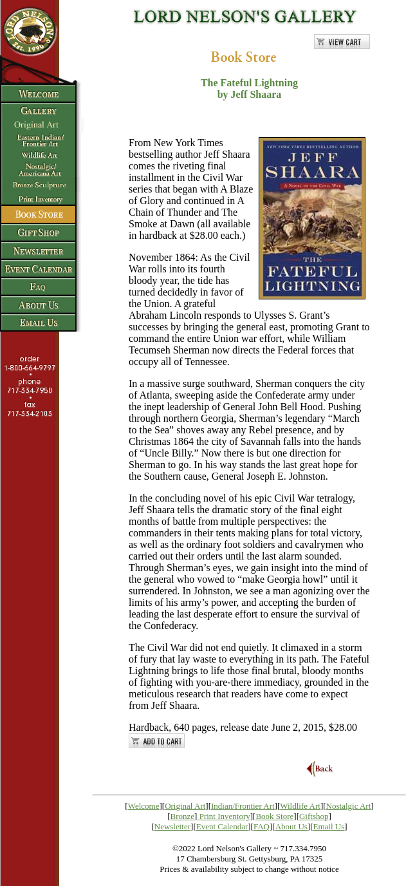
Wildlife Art (300, 806)
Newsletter (172, 826)
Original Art (185, 806)
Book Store (274, 816)
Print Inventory (224, 816)
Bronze (183, 816)
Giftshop (314, 816)
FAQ (262, 826)
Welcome (144, 806)
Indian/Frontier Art (243, 806)
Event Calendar (222, 826)
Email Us (329, 826)
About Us (291, 826)
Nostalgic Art (348, 806)
